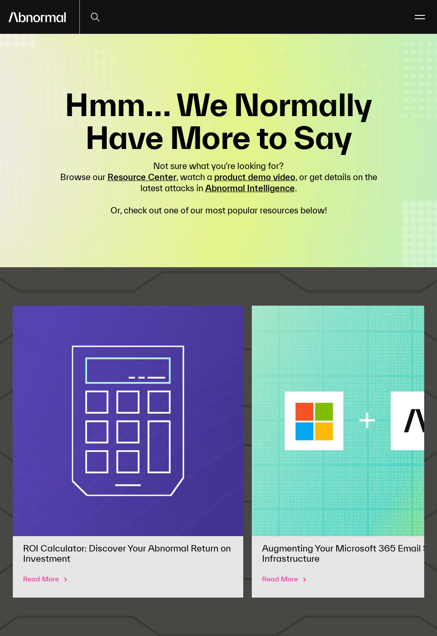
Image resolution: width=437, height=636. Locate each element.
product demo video (254, 177)
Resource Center (142, 177)
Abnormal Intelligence (250, 188)
